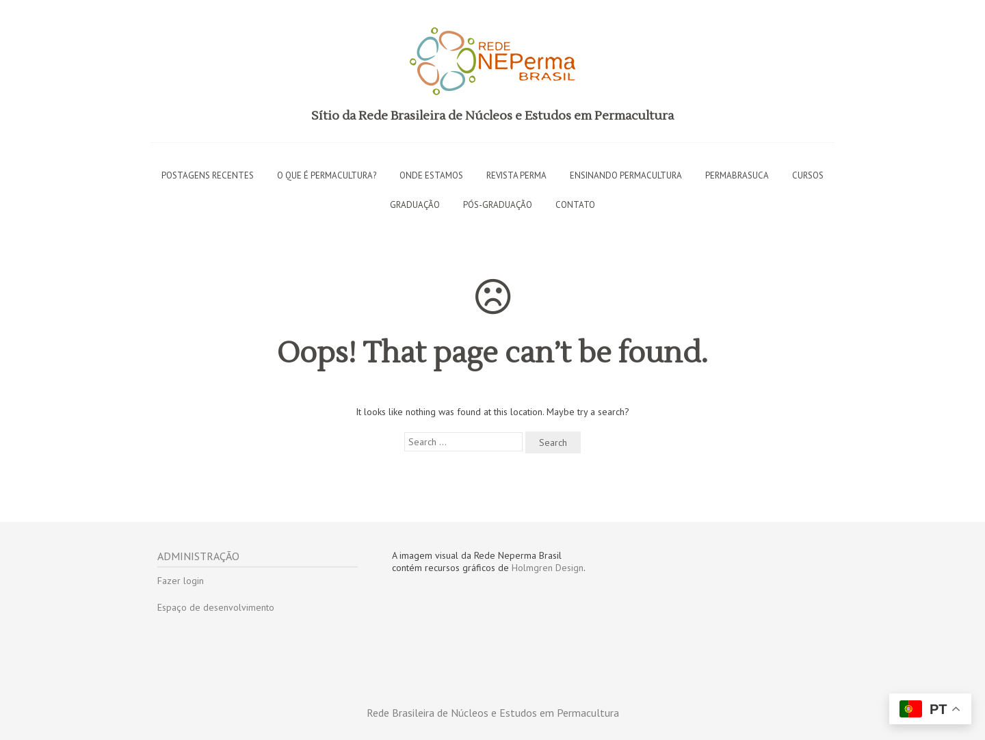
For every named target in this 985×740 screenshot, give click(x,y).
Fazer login (180, 580)
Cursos (808, 175)
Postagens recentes (207, 175)
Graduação (415, 205)
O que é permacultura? (326, 175)
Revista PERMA (516, 175)
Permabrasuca (737, 175)
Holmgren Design (547, 567)
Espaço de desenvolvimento (215, 607)
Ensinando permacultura (626, 175)
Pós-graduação (497, 205)
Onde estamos (431, 175)
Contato (575, 205)
